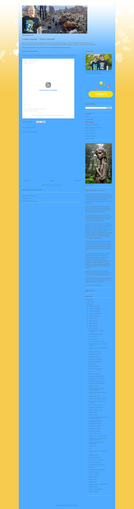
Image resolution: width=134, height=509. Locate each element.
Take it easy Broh (93, 339)
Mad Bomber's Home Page (92, 127)
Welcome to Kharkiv (94, 356)
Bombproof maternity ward (95, 407)
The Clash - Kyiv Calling (95, 359)
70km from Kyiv (92, 415)
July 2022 (92, 318)
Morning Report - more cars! (96, 378)
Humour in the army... (94, 474)
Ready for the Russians (94, 423)
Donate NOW (89, 119)
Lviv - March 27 (92, 336)
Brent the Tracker (93, 486)
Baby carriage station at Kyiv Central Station (96, 389)
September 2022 (93, 313)
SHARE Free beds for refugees (97, 398)
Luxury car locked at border (96, 341)
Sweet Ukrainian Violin (94, 352)
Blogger (75, 505)
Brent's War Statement (91, 125)
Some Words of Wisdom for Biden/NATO (96, 442)
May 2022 (92, 323)
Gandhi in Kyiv (92, 446)
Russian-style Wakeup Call (29, 195)
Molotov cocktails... (93, 491)
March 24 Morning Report (95, 369)
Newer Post (27, 180)
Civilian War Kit (92, 482)
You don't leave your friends (32, 190)
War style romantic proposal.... (96, 464)
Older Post (78, 180)
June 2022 (92, 321)
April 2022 (92, 325)
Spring (90, 371)
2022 (88, 304)
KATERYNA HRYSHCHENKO (96, 383)
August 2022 (92, 316)
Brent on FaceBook (90, 136)
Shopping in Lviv (93, 455)
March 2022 (92, 328)
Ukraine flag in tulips (94, 396)
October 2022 (93, 311)
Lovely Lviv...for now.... (94, 428)
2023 (88, 301)
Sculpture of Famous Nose (95, 381)
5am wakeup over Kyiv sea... (30, 201)
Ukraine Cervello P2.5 (94, 472)
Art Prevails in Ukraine (94, 426)
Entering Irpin (92, 364)
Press (90, 448)
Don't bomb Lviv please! (95, 405)
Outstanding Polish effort (95, 334)
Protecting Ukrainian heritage (96, 469)
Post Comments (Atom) (55, 185)
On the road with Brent (94, 462)
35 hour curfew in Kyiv (94, 433)
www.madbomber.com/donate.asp (60, 47)
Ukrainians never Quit (94, 354)
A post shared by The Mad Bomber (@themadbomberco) (48, 115)
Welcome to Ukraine (94, 373)
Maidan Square (26, 198)
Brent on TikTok (89, 138)
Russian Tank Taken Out (95, 361)
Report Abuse (90, 290)
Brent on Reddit (89, 130)
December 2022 (93, 306)
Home (52, 180)
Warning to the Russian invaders (97, 436)
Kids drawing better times (95, 421)
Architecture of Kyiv (93, 386)
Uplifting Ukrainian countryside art (97, 484)
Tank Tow (91, 467)
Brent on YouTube (90, 133)
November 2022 (93, 308)
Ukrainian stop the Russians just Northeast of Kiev (97, 439)
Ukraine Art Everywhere (95, 410)
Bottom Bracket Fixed (94, 457)
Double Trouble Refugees (95, 489)
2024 (88, 299)
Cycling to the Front (93, 366)
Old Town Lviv (92, 479)
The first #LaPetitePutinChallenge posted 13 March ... (97, 418)
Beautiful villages (93, 477)
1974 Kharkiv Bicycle (94, 431)
